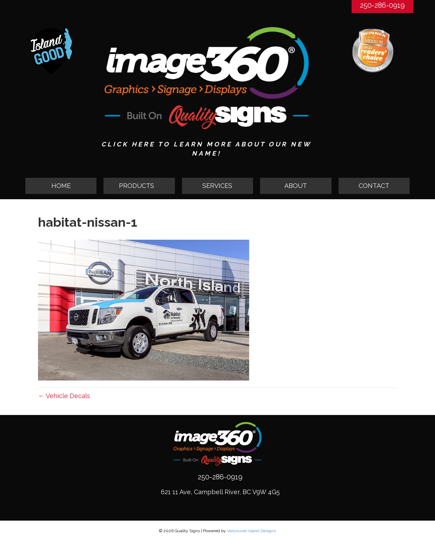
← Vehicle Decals (64, 396)
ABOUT (295, 185)
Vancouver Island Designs (251, 530)
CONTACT (374, 185)
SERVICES (217, 185)
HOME (61, 185)
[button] (139, 185)
